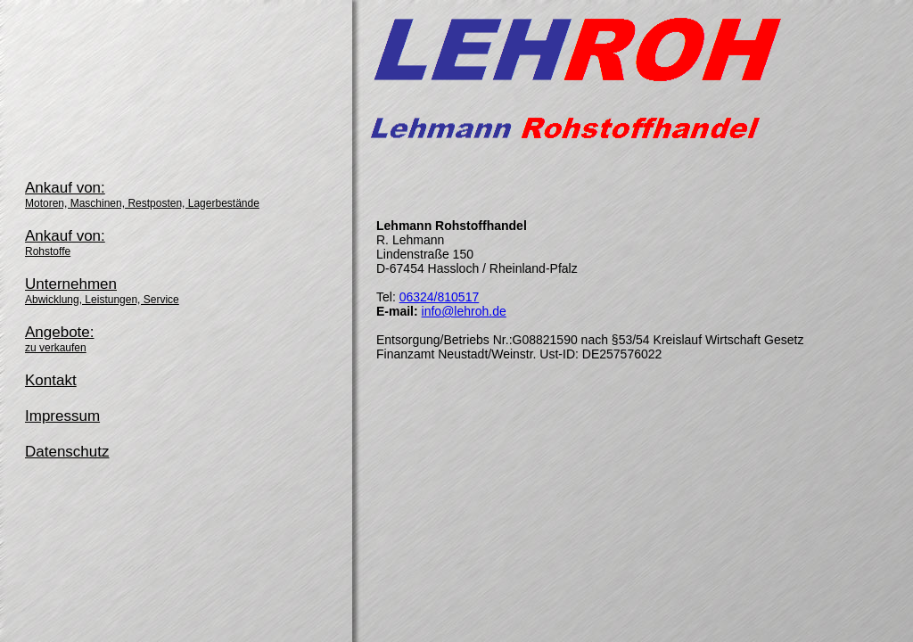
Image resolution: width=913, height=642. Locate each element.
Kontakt (51, 380)
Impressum (62, 415)
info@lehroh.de (464, 311)
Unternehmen (102, 291)
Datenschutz (67, 451)
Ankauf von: (142, 194)
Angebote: (60, 339)
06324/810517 (439, 297)
